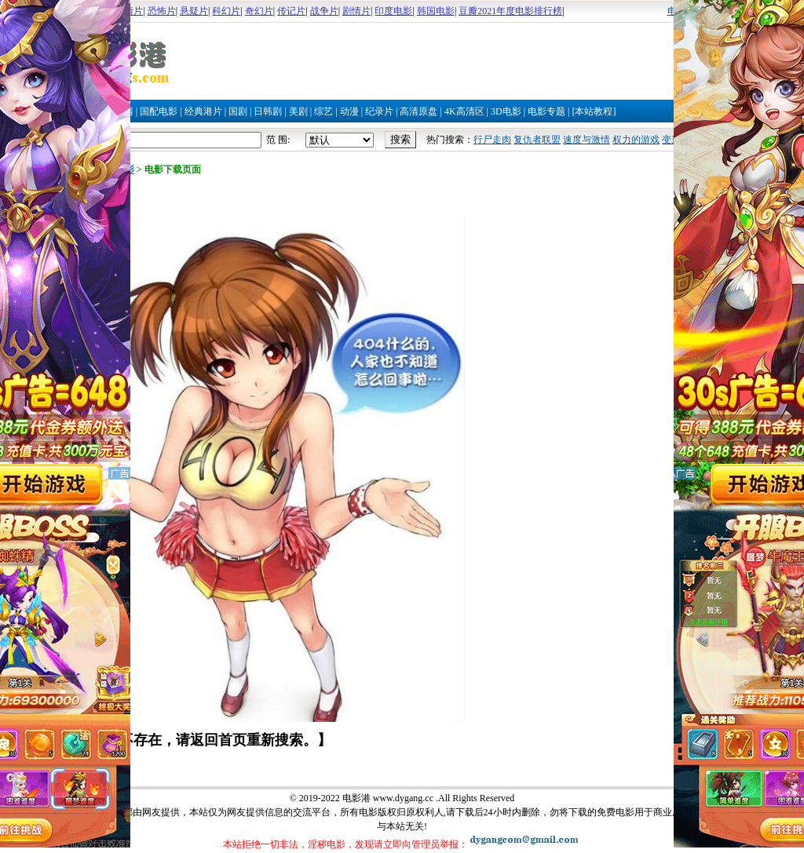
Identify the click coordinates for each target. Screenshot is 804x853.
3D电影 (506, 111)
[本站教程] (594, 111)
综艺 (323, 111)
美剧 (298, 111)
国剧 (237, 111)
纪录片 (379, 111)
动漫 (349, 111)
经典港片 (203, 111)
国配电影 (158, 111)
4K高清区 (464, 111)
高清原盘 (418, 111)
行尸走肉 (492, 139)
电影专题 (546, 111)
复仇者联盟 (537, 139)
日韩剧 (268, 111)
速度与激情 (586, 139)
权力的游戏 (636, 139)
